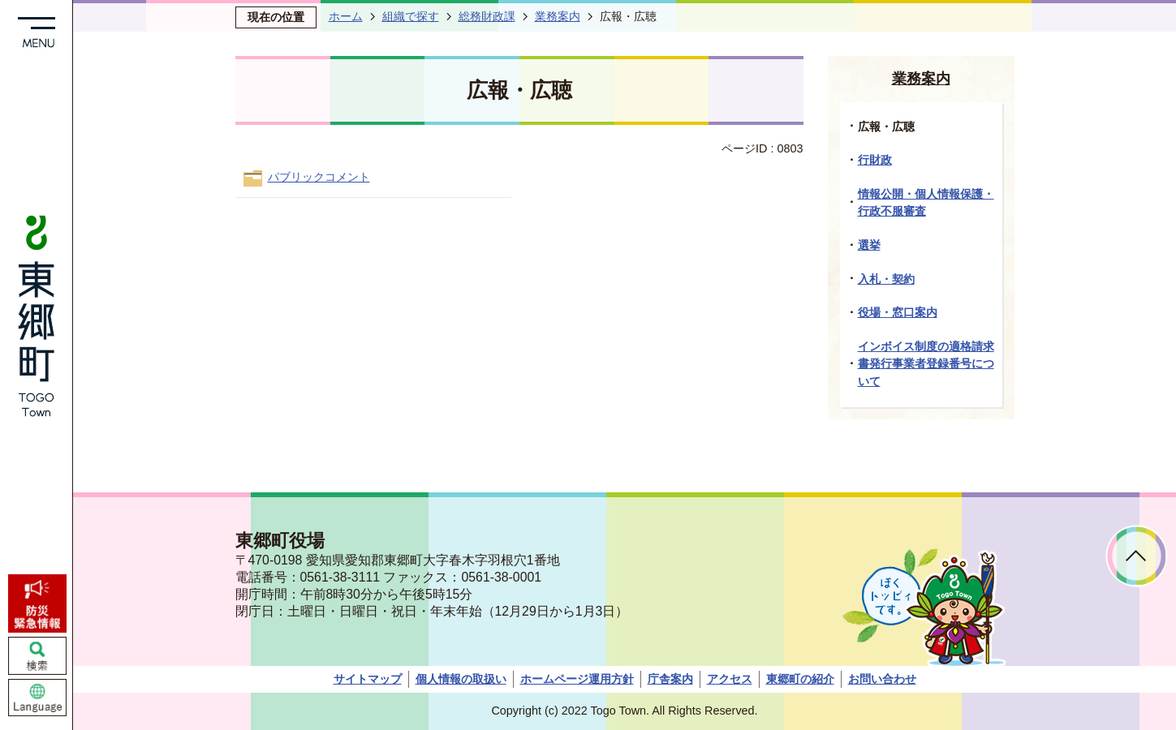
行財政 (875, 159)
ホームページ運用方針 (577, 678)
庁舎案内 (670, 678)
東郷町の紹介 (800, 678)
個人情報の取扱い (461, 678)
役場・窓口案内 (897, 312)
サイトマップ (368, 678)
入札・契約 (886, 279)
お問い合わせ (882, 678)
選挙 (869, 244)
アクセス (729, 678)
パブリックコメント (319, 176)
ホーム (346, 16)
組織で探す (410, 16)
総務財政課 (487, 16)
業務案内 (557, 16)
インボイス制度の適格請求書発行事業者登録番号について (926, 364)
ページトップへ (1136, 556)
